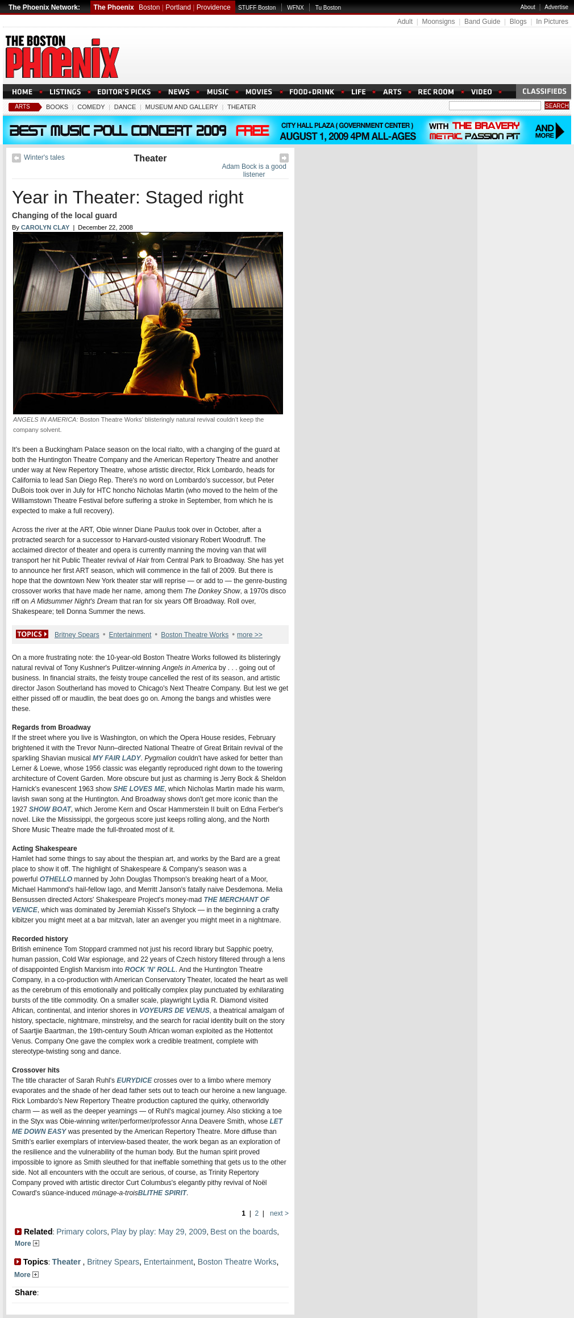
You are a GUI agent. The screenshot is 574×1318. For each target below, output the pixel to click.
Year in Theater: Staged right (127, 197)
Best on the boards (243, 1231)
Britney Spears (77, 635)
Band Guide (482, 22)
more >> (250, 635)
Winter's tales (44, 157)
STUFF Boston (257, 8)
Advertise (556, 7)
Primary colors (81, 1231)
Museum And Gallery (181, 106)
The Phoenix (113, 7)
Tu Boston (328, 8)
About (528, 7)
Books (57, 106)
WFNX (295, 8)
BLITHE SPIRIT (162, 1193)
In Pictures (552, 22)
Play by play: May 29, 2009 (158, 1231)
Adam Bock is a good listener (254, 170)
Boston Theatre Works (194, 635)
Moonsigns (438, 22)
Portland (178, 7)
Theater (241, 106)
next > (278, 1213)
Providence (214, 7)
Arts (22, 106)
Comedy (91, 106)
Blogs (518, 22)
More (27, 1244)
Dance (125, 106)
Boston (149, 7)
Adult (405, 22)
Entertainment (130, 635)
